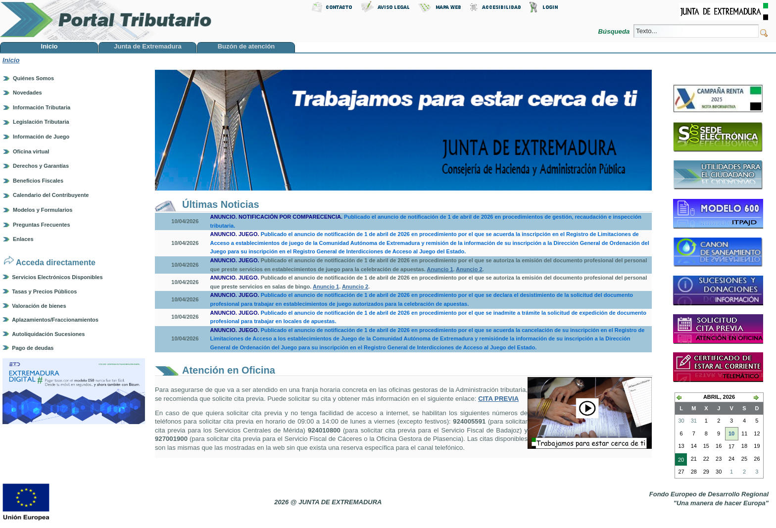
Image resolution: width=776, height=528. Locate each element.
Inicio (10, 60)
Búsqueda (614, 31)
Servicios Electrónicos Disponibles (57, 277)
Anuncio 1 (440, 269)
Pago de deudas (32, 348)
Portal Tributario (106, 20)
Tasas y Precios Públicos (44, 291)
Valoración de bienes (39, 306)
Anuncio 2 (469, 269)
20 (679, 461)
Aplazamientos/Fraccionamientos (55, 320)
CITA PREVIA (498, 398)
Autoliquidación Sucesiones (48, 334)
